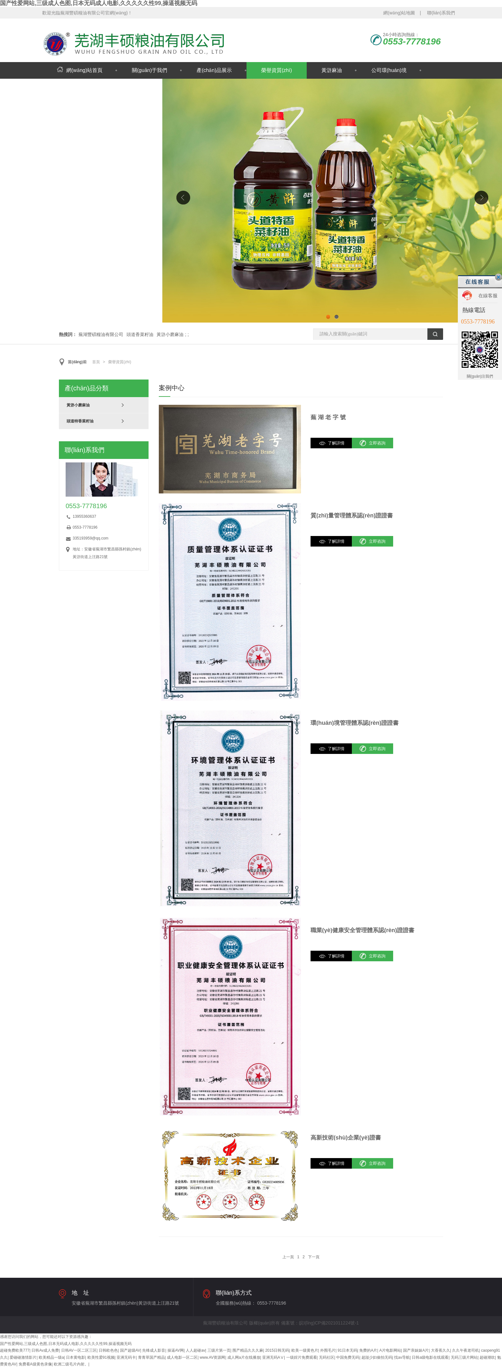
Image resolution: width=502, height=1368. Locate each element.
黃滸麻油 (331, 70)
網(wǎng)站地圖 (399, 12)
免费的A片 (368, 1350)
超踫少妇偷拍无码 (376, 1357)
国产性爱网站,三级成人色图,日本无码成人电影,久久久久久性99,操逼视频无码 (98, 3)
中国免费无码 (347, 1357)
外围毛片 (328, 1350)
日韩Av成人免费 (45, 1350)
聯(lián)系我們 (441, 12)
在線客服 (488, 295)
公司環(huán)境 (389, 70)
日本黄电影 (75, 1357)
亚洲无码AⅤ (273, 1357)
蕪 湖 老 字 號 (328, 417)
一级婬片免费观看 (301, 1357)
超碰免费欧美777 (14, 1350)
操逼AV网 (175, 1350)
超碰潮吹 (487, 1357)
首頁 (96, 362)
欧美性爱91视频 (101, 1357)
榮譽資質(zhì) (276, 70)
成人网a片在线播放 (243, 1357)
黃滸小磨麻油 (170, 334)
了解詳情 (336, 443)
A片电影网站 (390, 1350)
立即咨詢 (377, 443)
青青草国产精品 (151, 1357)
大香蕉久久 (440, 1350)
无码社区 (326, 1357)
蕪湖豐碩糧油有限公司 (100, 334)
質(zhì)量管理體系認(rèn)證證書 (352, 515)
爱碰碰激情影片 (23, 1357)
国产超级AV (130, 1350)
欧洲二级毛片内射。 (71, 1364)
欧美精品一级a (51, 1357)
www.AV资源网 (212, 1357)
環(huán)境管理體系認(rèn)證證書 (355, 723)
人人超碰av (195, 1350)
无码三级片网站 (464, 1357)
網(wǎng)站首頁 (79, 70)
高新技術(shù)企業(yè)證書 (346, 1137)
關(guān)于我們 (149, 70)
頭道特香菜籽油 (80, 421)
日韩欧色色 (108, 1350)
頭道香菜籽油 (139, 334)
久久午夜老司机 (465, 1350)
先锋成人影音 (153, 1350)
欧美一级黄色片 (304, 1350)
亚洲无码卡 (126, 1357)
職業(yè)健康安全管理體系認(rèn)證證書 (362, 930)
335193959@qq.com (91, 538)
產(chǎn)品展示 (214, 70)
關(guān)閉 (498, 277)
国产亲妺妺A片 (416, 1350)
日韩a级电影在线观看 (430, 1357)
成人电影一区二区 (182, 1357)
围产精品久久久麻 (247, 1350)
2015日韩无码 (277, 1350)
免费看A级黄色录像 (35, 1364)
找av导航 (402, 1357)
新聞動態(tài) (71, 87)
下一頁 (314, 1257)
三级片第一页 (219, 1350)
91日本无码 (347, 1350)
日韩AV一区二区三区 (79, 1350)
